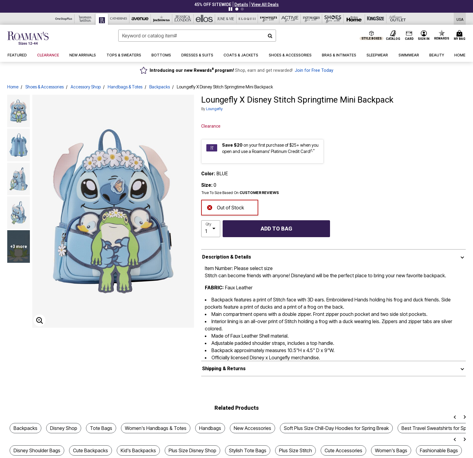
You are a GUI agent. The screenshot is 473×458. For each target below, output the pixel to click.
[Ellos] (204, 18)
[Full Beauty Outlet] (397, 18)
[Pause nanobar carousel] (230, 9)
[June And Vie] (226, 18)
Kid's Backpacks (138, 450)
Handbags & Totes (125, 86)
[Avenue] (140, 18)
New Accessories (252, 428)
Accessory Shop (86, 86)
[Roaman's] (102, 19)
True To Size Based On (240, 193)
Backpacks (159, 86)
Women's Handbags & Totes (155, 428)
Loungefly (214, 109)
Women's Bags (391, 450)
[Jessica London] (183, 18)
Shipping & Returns (224, 368)
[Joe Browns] (161, 18)
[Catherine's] (118, 18)
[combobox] (197, 36)
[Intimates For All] (311, 18)
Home (12, 86)
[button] (241, 4)
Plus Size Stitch (295, 450)
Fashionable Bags (439, 450)
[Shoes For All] (333, 18)
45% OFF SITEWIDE (212, 4)
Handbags (210, 428)
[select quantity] (210, 228)
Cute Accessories (343, 450)
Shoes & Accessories (44, 86)
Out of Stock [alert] (225, 207)
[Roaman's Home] (28, 38)
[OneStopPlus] (64, 18)
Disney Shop (63, 428)
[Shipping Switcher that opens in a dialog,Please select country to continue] (460, 18)
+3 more (18, 246)
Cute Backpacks (90, 450)
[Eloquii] (247, 18)
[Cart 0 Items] (460, 35)
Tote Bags (101, 428)
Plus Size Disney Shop (192, 450)
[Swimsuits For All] (268, 18)
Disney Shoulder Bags (37, 450)
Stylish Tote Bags (247, 450)
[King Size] (375, 18)
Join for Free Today (314, 70)
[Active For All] (290, 18)
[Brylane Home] (354, 18)
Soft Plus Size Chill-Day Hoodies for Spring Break (336, 428)
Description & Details (226, 257)
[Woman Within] (85, 18)
